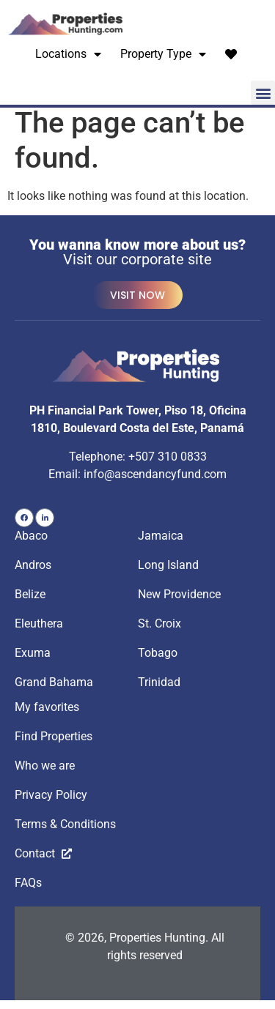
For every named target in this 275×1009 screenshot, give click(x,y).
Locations (68, 54)
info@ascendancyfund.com (155, 482)
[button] (263, 93)
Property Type (163, 54)
